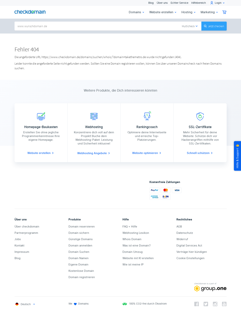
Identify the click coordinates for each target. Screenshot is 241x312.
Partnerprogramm (26, 233)
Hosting (188, 12)
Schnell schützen (200, 153)
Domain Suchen (78, 252)
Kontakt (19, 245)
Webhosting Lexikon (135, 233)
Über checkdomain (27, 227)
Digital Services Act (189, 245)
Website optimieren (147, 153)
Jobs (18, 239)
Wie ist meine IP (133, 264)
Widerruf (182, 239)
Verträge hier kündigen (191, 252)
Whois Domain (131, 239)
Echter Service (179, 3)
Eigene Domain (78, 264)
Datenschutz (184, 233)
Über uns (162, 3)
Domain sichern (78, 233)
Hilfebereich (198, 3)
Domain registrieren (81, 277)
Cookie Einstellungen (190, 258)
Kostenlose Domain (81, 271)
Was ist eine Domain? (136, 245)
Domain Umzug (132, 252)
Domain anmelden (80, 245)
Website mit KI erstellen (138, 258)
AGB (179, 227)
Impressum (22, 252)
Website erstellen (163, 12)
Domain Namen (78, 258)
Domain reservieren (81, 227)
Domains (137, 12)
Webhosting (85, 153)
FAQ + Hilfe (129, 227)
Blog (151, 3)
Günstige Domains (80, 239)
